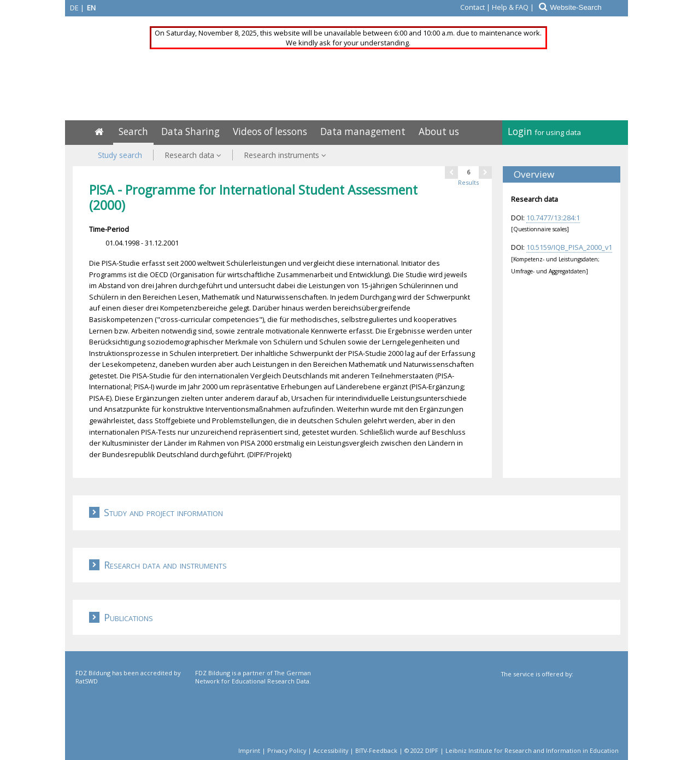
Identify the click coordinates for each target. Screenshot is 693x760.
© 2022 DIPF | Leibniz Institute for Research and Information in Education (511, 750)
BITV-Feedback (376, 750)
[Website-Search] (588, 7)
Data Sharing (190, 131)
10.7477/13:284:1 (553, 218)
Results (468, 182)
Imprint (249, 750)
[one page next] (485, 172)
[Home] (98, 131)
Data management (363, 131)
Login (544, 131)
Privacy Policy (286, 750)
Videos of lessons (270, 131)
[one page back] (451, 172)
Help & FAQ (510, 7)
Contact (472, 7)
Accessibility (330, 750)
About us (439, 131)
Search (133, 131)
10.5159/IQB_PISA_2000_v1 (569, 247)
